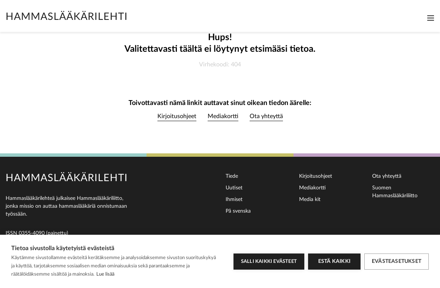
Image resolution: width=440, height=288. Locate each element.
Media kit (309, 199)
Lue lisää (105, 274)
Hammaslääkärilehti (67, 17)
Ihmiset (234, 199)
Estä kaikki (334, 261)
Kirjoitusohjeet (176, 116)
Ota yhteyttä (266, 116)
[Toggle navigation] (430, 18)
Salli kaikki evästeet (269, 261)
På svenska (238, 211)
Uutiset (234, 187)
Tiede (232, 176)
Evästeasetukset (396, 261)
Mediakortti (223, 116)
